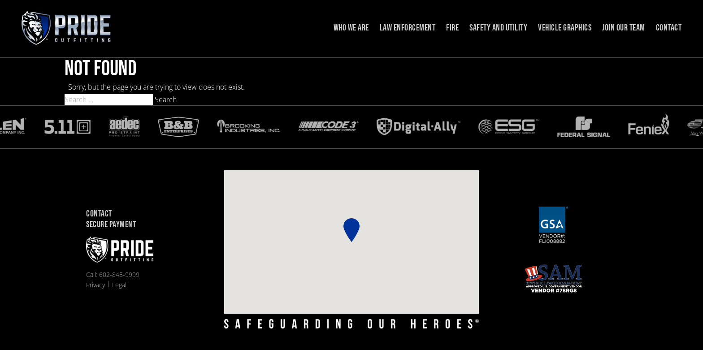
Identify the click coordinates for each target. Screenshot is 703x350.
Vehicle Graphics (564, 27)
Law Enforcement (408, 27)
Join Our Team (623, 27)
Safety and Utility (498, 27)
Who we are (351, 27)
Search (166, 99)
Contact (669, 27)
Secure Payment (111, 225)
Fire (452, 27)
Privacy (95, 285)
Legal (119, 285)
